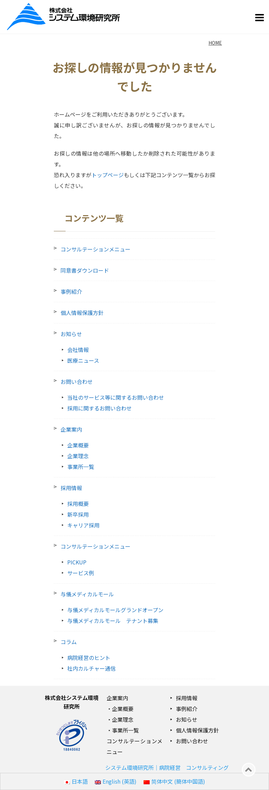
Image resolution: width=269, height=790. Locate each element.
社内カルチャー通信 (91, 668)
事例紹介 (71, 291)
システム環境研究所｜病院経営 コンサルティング (167, 767)
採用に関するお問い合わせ (99, 408)
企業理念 (78, 456)
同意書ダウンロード (85, 270)
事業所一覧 (80, 467)
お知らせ (71, 334)
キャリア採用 (83, 525)
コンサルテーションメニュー (95, 249)
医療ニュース (83, 360)
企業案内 (71, 429)
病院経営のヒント (88, 658)
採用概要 (78, 504)
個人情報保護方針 (82, 313)
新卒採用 (78, 514)
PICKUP (76, 562)
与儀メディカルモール (87, 594)
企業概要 (78, 445)
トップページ (107, 175)
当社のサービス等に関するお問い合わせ (115, 397)
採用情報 (71, 488)
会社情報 (78, 350)
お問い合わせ (77, 382)
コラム (69, 642)
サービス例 (80, 573)
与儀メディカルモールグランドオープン (115, 610)
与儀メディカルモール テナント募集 (112, 621)
